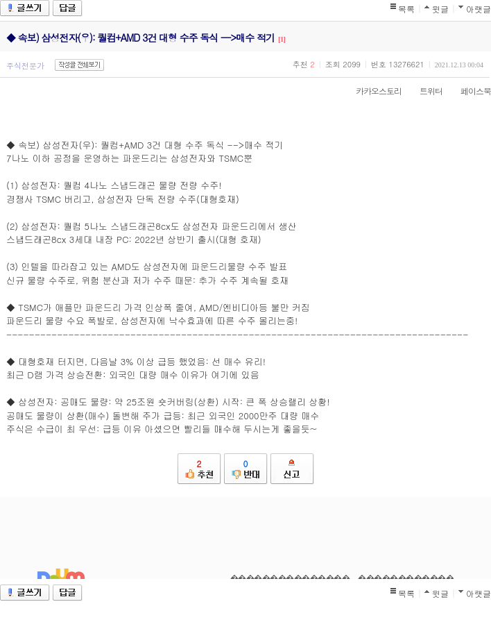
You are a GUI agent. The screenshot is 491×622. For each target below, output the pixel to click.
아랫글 (478, 9)
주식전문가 (25, 65)
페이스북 (469, 90)
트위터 (424, 90)
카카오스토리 (372, 90)
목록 (406, 9)
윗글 (440, 9)
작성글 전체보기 (79, 65)
